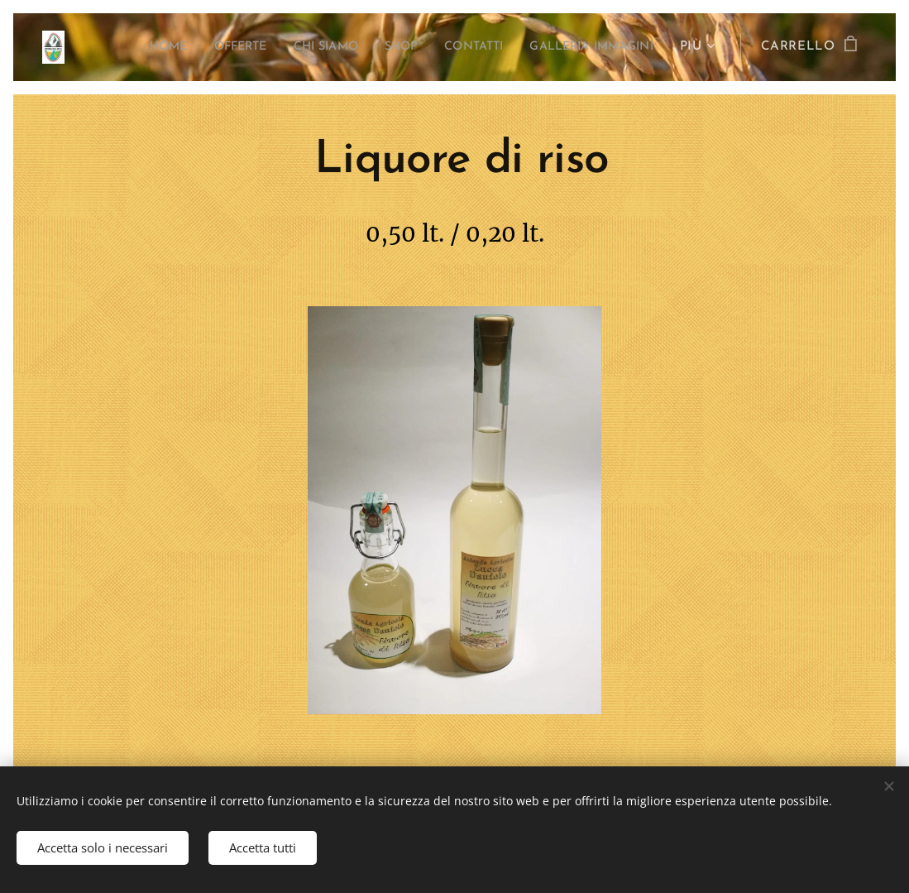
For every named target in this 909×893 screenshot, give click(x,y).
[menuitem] (125, 47)
